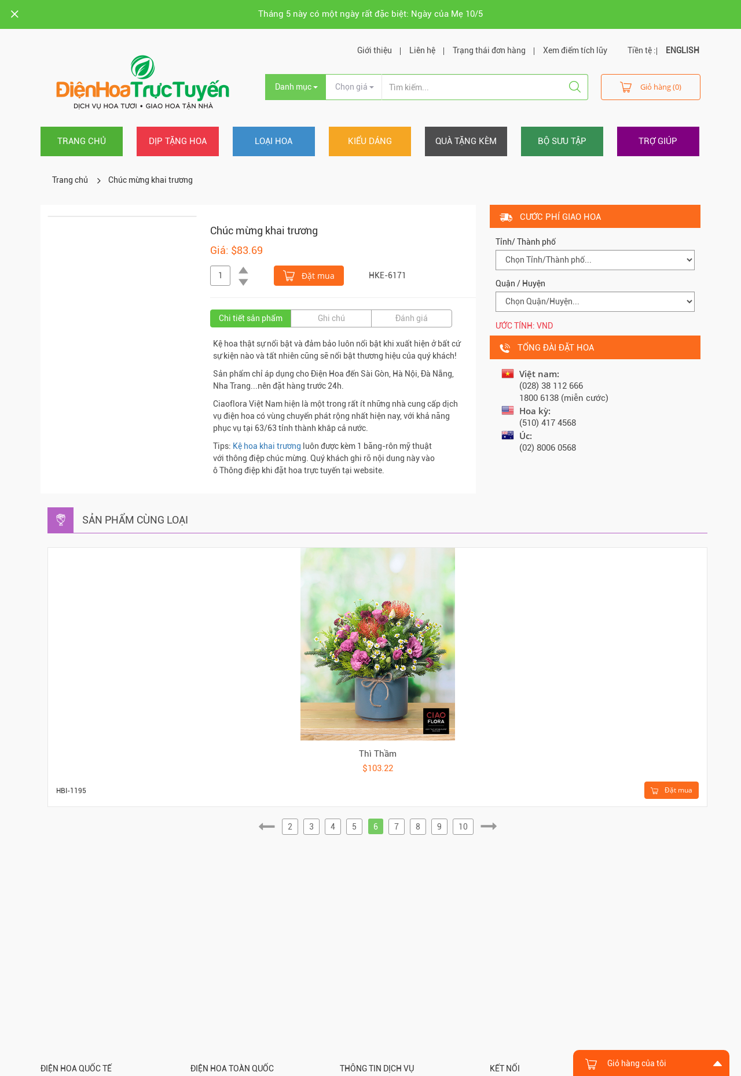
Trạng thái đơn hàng (489, 50)
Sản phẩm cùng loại (135, 520)
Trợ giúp (658, 141)
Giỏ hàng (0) (650, 86)
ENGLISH (682, 50)
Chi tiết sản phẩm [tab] (251, 318)
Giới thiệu (374, 50)
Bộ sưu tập (562, 141)
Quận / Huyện (520, 283)
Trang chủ (81, 141)
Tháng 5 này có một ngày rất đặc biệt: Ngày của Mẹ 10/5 (370, 14)
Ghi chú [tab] (331, 318)
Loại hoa (273, 141)
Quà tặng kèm (466, 141)
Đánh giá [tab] (411, 318)
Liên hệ (422, 50)
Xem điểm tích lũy (575, 50)
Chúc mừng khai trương (150, 180)
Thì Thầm (378, 754)
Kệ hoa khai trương (267, 446)
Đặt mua (309, 274)
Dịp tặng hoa (178, 141)
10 (463, 826)
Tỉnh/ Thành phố (526, 241)
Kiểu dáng (370, 141)
